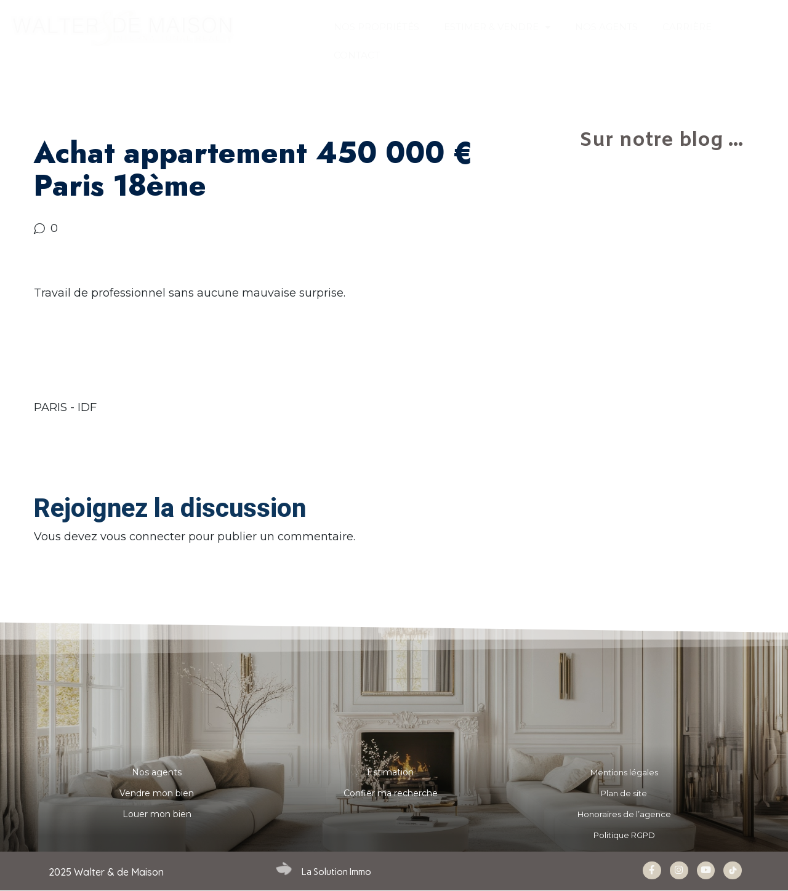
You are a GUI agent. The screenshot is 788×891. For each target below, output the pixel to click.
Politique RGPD (624, 835)
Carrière (687, 27)
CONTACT (357, 55)
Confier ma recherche (391, 793)
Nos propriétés (376, 27)
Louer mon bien (157, 814)
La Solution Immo (336, 871)
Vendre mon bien (156, 793)
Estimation (390, 772)
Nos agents (157, 772)
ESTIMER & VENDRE (497, 27)
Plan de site (624, 793)
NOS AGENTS (606, 27)
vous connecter (142, 536)
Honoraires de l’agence (624, 814)
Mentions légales (624, 772)
